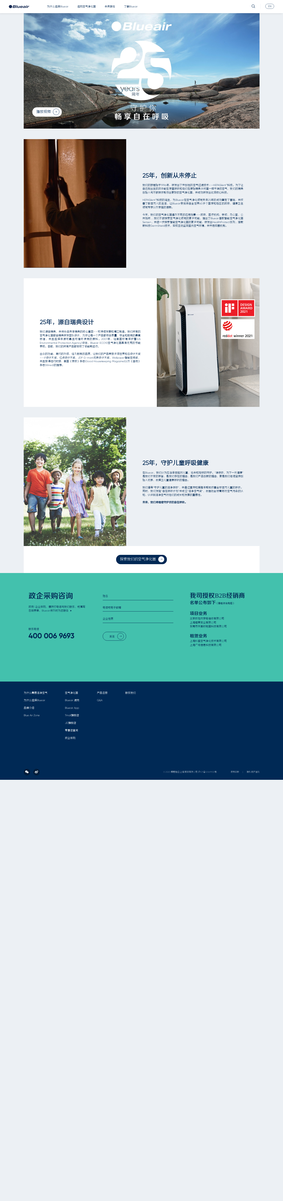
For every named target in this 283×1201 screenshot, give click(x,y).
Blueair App (72, 708)
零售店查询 (71, 730)
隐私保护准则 (253, 772)
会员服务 (110, 6)
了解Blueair (131, 6)
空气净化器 (71, 692)
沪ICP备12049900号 (207, 772)
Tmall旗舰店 (72, 715)
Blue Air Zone (32, 715)
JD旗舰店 (70, 723)
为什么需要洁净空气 (35, 692)
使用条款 (235, 772)
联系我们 (130, 692)
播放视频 (47, 112)
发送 (116, 636)
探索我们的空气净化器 (142, 559)
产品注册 (102, 692)
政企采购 (70, 738)
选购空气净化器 (86, 6)
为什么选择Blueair (57, 6)
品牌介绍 (29, 708)
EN (270, 6)
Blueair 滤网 (72, 700)
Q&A (99, 700)
